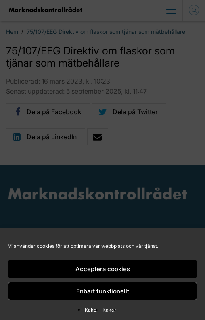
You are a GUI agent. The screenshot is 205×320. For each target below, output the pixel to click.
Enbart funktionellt (102, 291)
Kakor (91, 310)
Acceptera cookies (102, 269)
